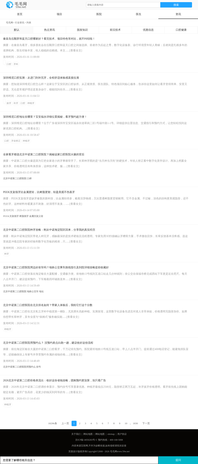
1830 (135, 423)
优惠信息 (148, 29)
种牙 (6, 253)
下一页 (146, 423)
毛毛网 (9, 22)
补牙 (16, 103)
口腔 (9, 64)
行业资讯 (19, 22)
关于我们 (76, 434)
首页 (19, 14)
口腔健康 (181, 29)
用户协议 (122, 434)
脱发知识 (82, 29)
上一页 (65, 423)
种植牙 (30, 103)
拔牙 (9, 103)
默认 (16, 29)
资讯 (178, 14)
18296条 (52, 423)
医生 (138, 14)
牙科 (16, 64)
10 (126, 423)
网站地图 (88, 434)
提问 (178, 460)
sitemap (111, 434)
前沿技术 (115, 29)
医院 (99, 14)
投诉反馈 (121, 445)
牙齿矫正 (15, 140)
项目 (59, 14)
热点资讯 (49, 29)
